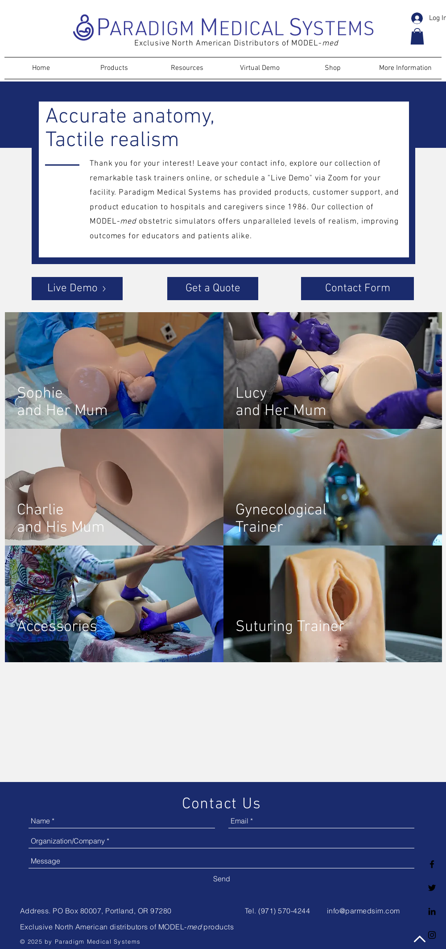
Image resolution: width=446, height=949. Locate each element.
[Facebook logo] (432, 864)
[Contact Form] (357, 288)
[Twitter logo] (432, 888)
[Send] (221, 879)
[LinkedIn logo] (432, 911)
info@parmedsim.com (363, 910)
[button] (417, 36)
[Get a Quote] (212, 288)
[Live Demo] (77, 288)
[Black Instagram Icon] (432, 935)
